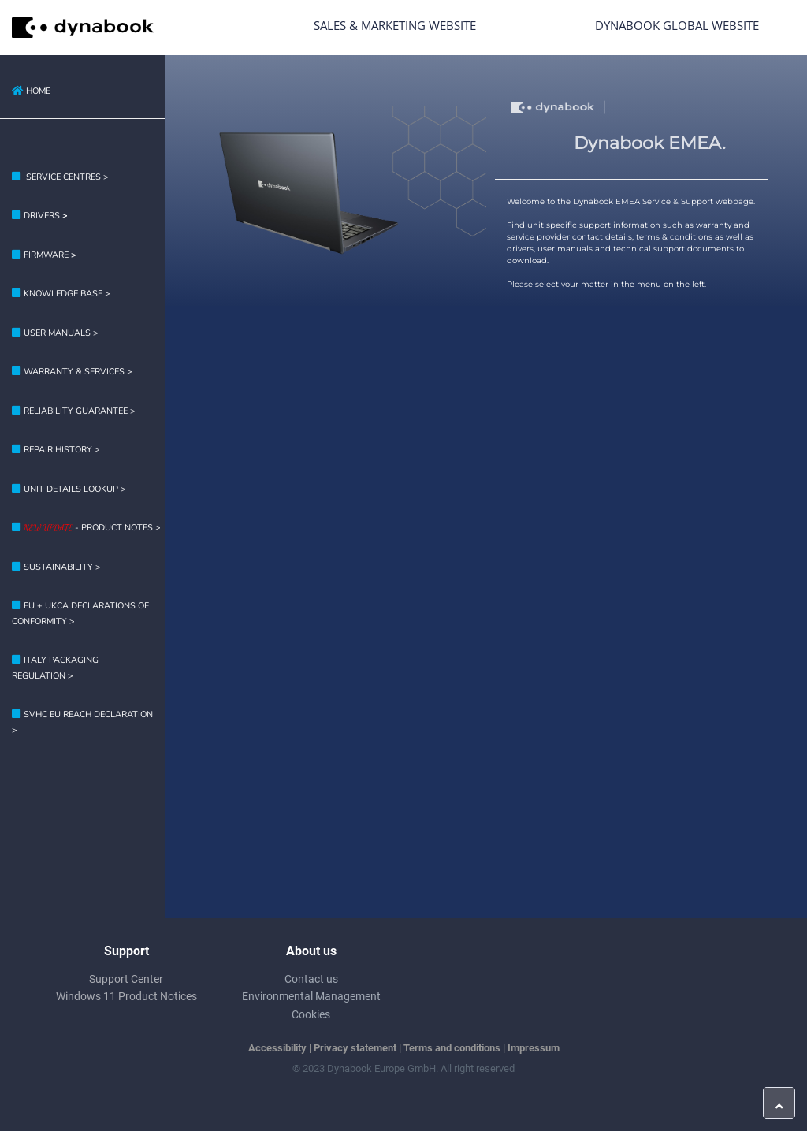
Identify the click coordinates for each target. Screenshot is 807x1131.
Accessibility (277, 1048)
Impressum (534, 1048)
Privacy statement (355, 1048)
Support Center (126, 979)
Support (126, 950)
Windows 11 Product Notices (126, 996)
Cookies (311, 1014)
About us (311, 950)
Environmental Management (311, 996)
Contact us (311, 979)
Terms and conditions (452, 1048)
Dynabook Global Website (677, 25)
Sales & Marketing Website (395, 25)
